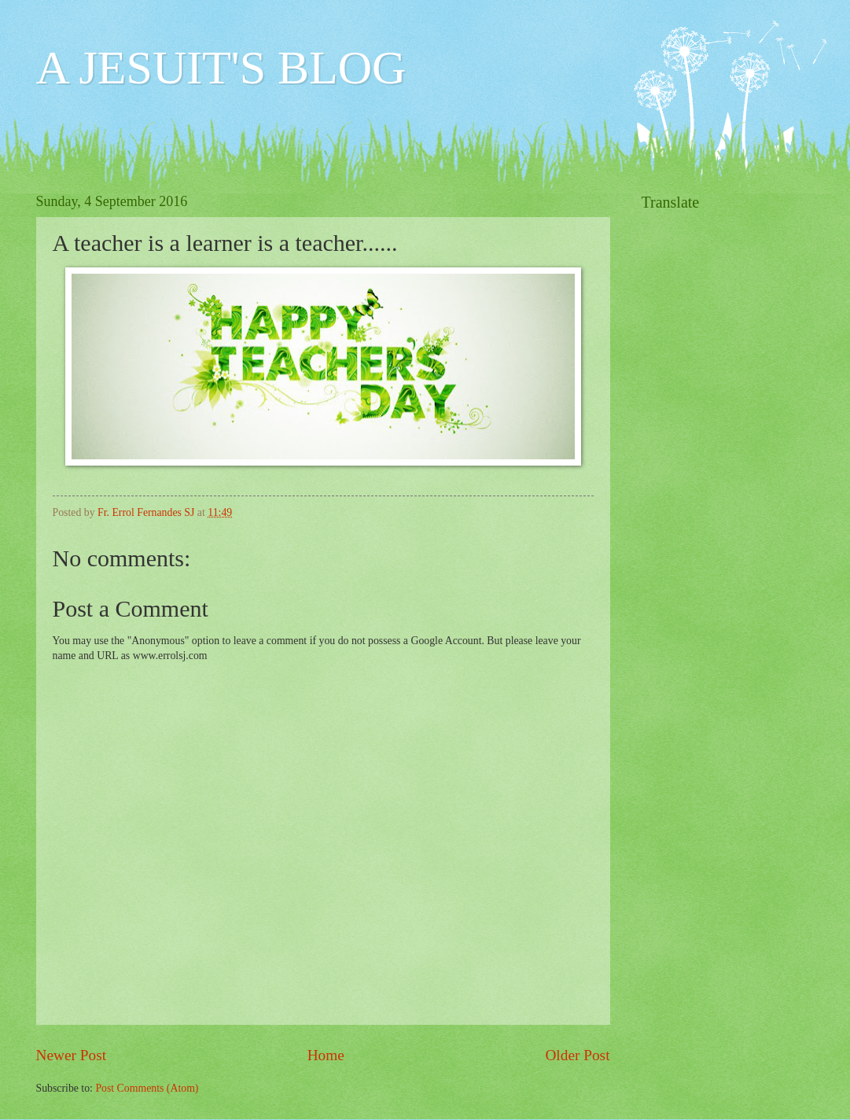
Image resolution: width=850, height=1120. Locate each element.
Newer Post (71, 1055)
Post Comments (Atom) (146, 1088)
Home (325, 1055)
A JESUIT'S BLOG (221, 68)
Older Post (577, 1055)
